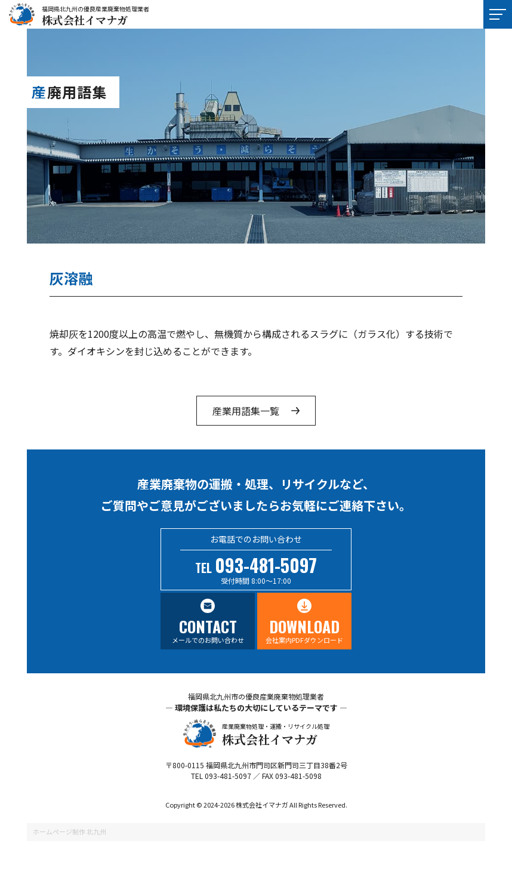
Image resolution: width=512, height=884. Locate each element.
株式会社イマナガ (85, 19)
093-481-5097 (266, 565)
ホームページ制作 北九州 (69, 831)
